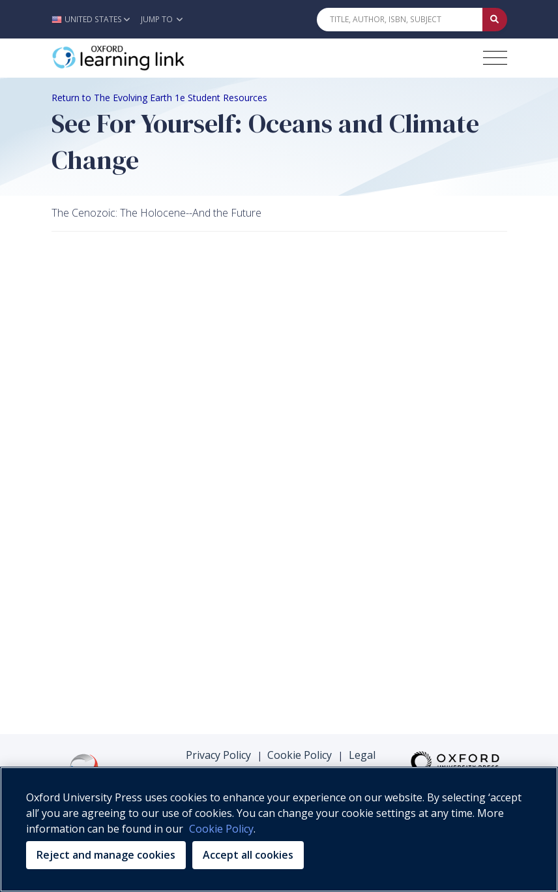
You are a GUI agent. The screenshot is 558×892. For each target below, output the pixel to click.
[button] (94, 19)
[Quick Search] (399, 19)
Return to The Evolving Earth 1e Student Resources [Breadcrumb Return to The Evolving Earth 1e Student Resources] (159, 97)
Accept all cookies (248, 855)
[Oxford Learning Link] (149, 58)
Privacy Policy (218, 755)
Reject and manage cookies (106, 855)
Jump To (162, 19)
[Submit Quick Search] (494, 19)
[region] (279, 829)
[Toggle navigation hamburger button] (495, 57)
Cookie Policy (299, 755)
